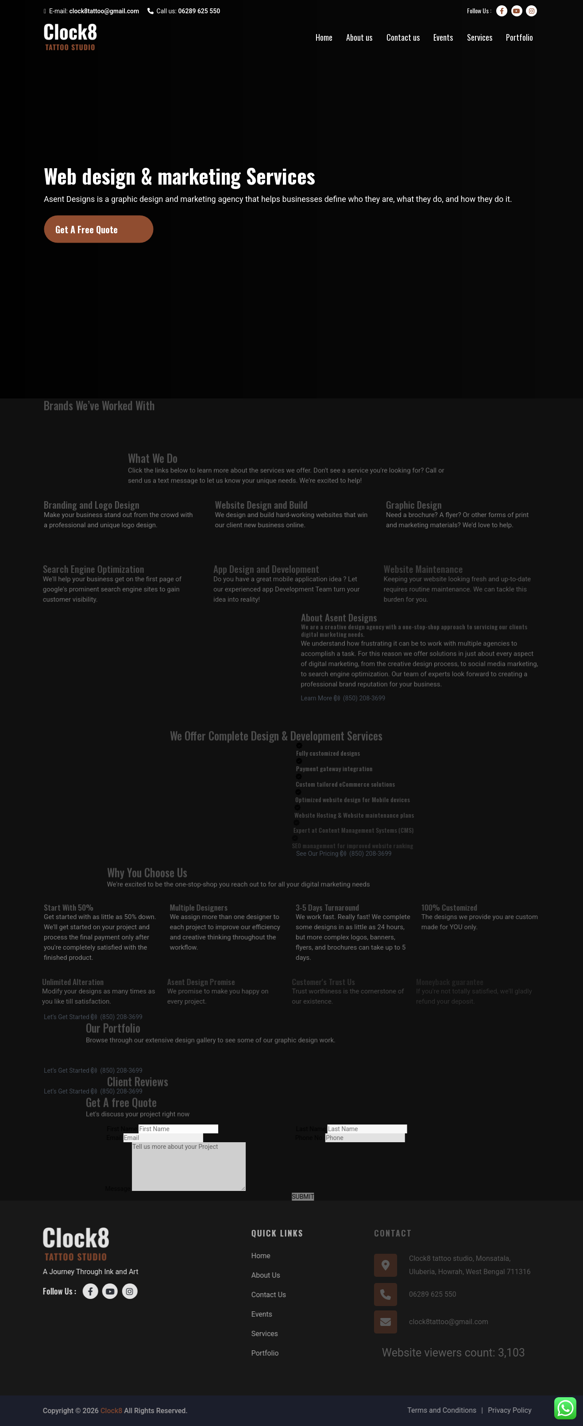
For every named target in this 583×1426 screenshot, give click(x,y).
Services (479, 37)
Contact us (403, 37)
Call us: (183, 11)
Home (324, 37)
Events (443, 37)
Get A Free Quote (86, 229)
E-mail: (91, 11)
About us (359, 37)
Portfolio (519, 37)
